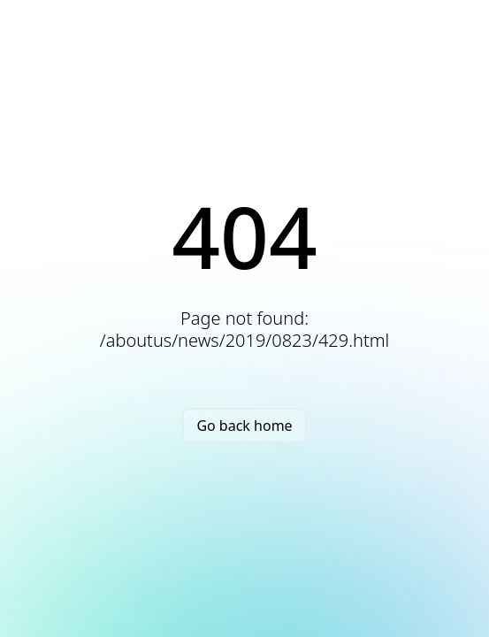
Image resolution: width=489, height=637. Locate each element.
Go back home (244, 425)
